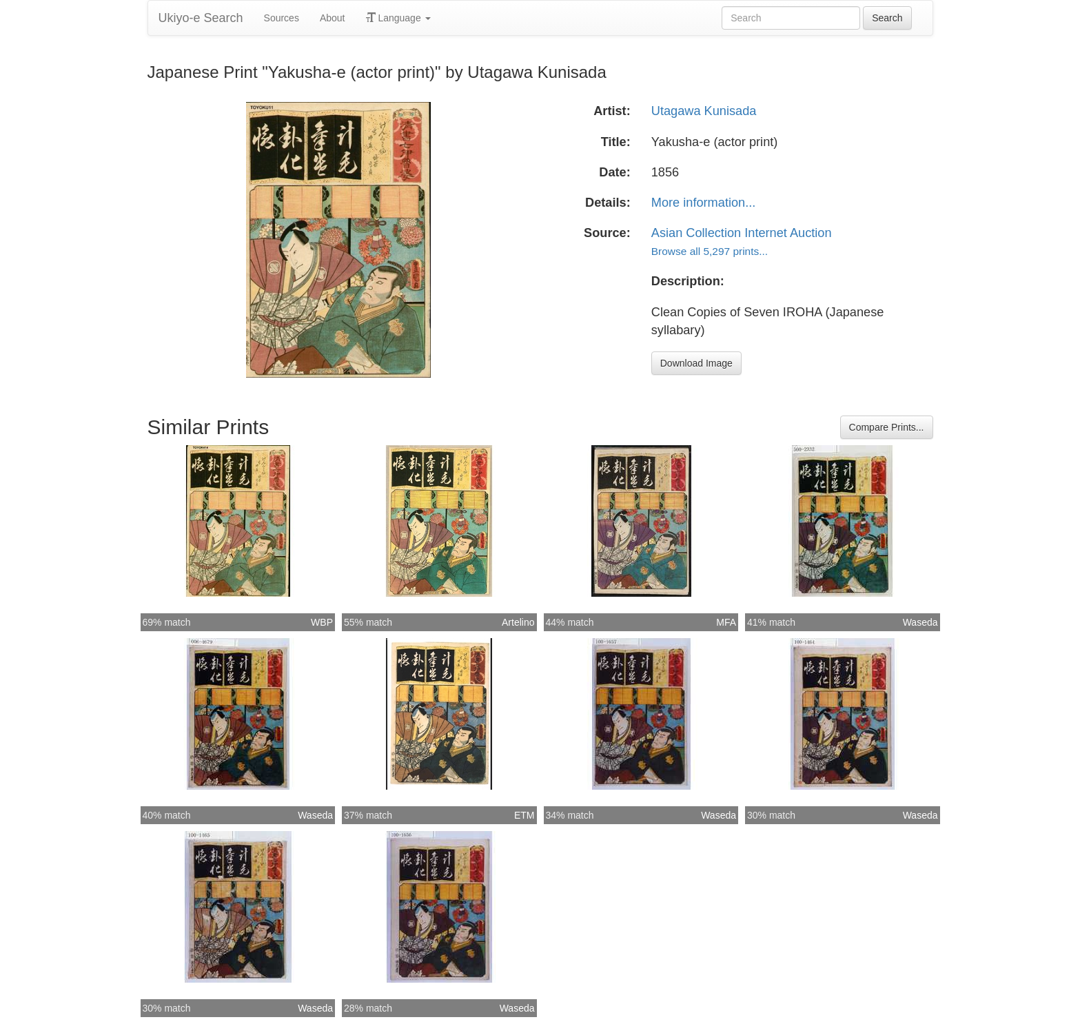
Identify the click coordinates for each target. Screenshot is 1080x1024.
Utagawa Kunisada (704, 111)
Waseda (920, 622)
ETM (524, 815)
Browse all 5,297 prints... (709, 251)
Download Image (696, 363)
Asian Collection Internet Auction (741, 233)
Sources (281, 17)
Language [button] (398, 17)
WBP (322, 622)
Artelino (518, 622)
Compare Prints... (886, 427)
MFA (726, 622)
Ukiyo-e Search (201, 18)
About (332, 17)
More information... (703, 202)
